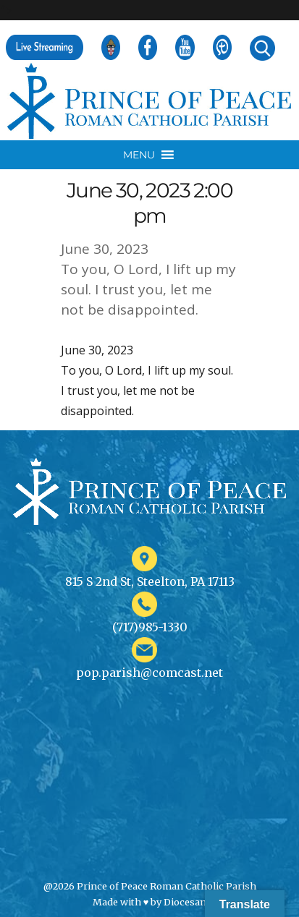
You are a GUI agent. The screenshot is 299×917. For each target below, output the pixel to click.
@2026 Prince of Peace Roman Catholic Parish (149, 886)
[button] (139, 154)
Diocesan (185, 902)
